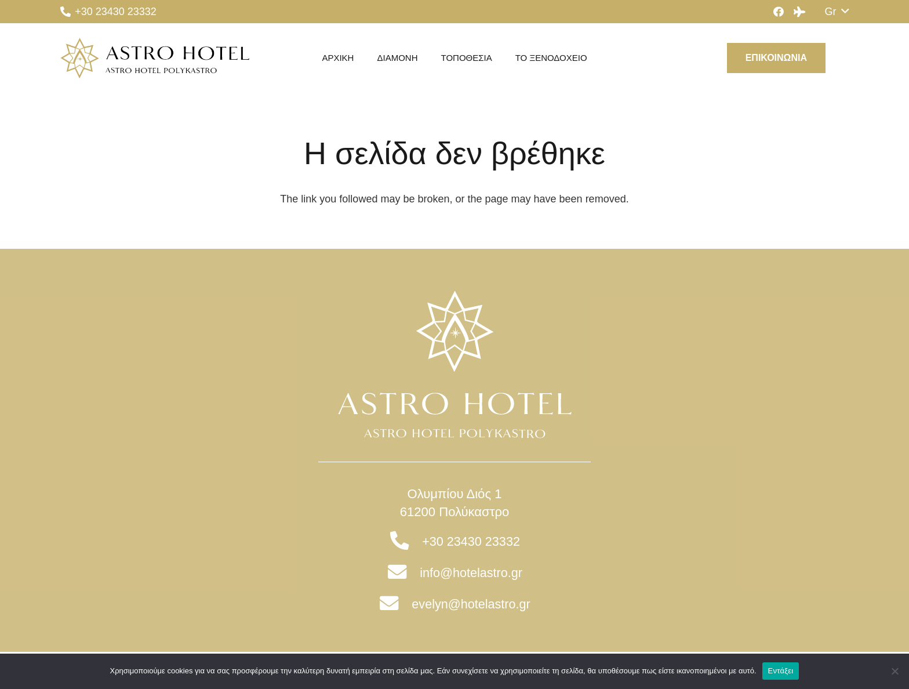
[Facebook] (778, 11)
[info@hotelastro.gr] (403, 573)
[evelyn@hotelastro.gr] (395, 604)
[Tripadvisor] (799, 11)
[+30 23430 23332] (405, 541)
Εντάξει (781, 670)
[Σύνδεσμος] (154, 58)
